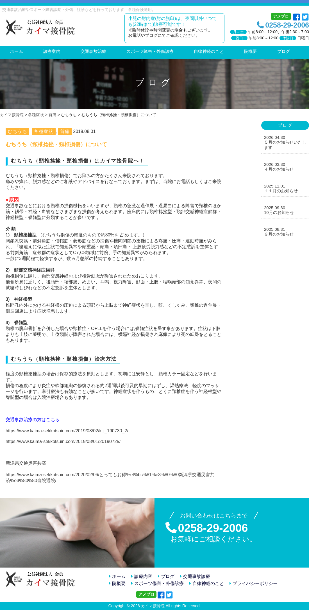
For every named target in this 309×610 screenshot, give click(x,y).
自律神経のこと (206, 583)
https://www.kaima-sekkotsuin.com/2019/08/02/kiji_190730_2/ (67, 430)
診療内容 (141, 576)
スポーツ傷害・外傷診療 (157, 583)
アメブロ (281, 16)
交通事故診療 (195, 576)
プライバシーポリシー (254, 583)
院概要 (117, 583)
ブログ (166, 576)
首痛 (65, 131)
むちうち (17, 131)
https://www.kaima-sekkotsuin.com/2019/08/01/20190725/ (63, 441)
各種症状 (43, 131)
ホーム (117, 576)
